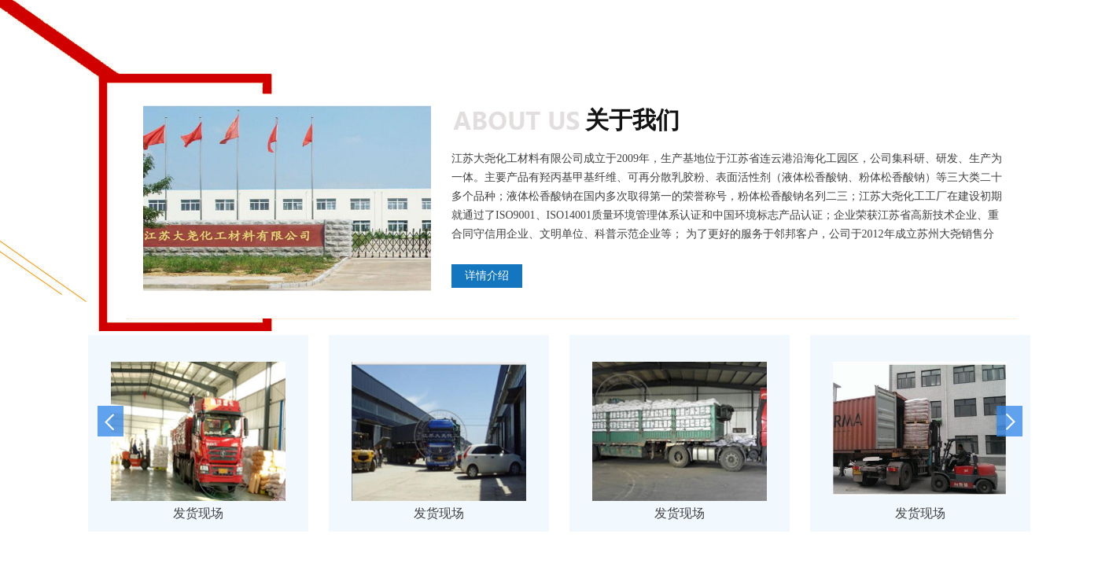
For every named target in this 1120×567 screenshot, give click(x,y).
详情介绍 (487, 276)
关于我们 (632, 120)
